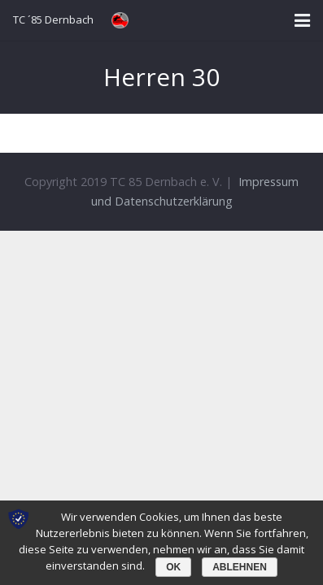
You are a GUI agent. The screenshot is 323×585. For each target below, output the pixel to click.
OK (173, 567)
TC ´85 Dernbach (53, 19)
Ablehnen (239, 567)
